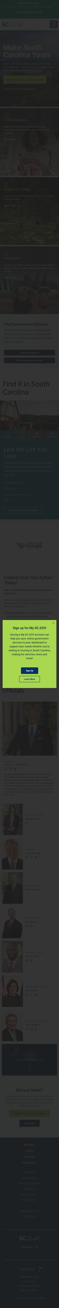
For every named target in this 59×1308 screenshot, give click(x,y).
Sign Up (29, 670)
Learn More (29, 679)
